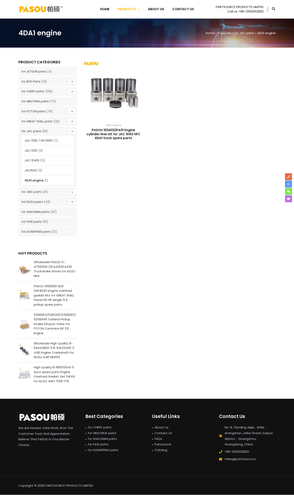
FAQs (158, 439)
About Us (161, 427)
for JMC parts (31, 192)
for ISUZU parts (32, 202)
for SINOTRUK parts (35, 101)
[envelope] (288, 198)
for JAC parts (31, 131)
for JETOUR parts (34, 71)
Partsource (163, 444)
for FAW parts (31, 221)
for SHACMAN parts (35, 212)
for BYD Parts (31, 81)
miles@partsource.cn (241, 459)
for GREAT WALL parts (37, 121)
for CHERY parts (33, 91)
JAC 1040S (32, 160)
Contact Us (163, 433)
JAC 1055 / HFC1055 (39, 140)
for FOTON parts (33, 111)
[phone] (288, 176)
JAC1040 (30, 170)
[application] (139, 9)
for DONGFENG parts (36, 231)
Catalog (161, 450)
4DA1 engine (34, 180)
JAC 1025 (31, 150)
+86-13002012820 (237, 452)
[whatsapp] (288, 184)
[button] (274, 9)
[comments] (288, 191)
